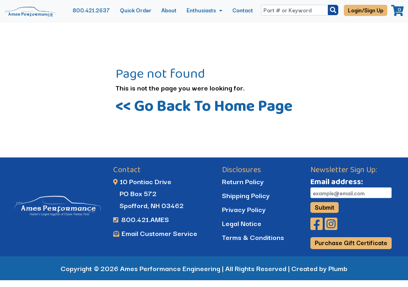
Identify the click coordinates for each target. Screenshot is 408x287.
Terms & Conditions (253, 237)
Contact (242, 10)
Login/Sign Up (365, 10)
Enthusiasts (201, 10)
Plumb (337, 268)
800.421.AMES (141, 219)
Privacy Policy (244, 209)
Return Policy (243, 181)
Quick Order (135, 10)
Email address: (336, 181)
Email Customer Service (155, 233)
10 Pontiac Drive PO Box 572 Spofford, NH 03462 (148, 193)
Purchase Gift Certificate (351, 242)
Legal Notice (241, 223)
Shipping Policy (246, 195)
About (169, 10)
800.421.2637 (91, 10)
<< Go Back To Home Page (204, 105)
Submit (324, 207)
